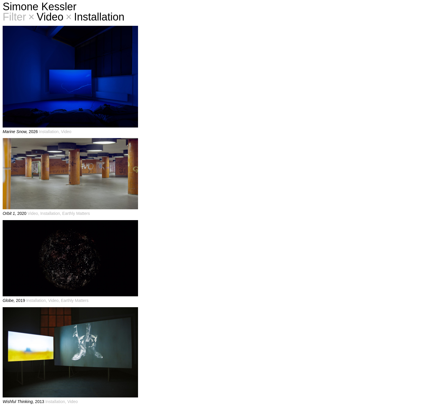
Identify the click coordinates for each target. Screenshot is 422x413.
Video (46, 17)
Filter (14, 17)
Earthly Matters (76, 213)
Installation (95, 17)
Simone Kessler (39, 7)
